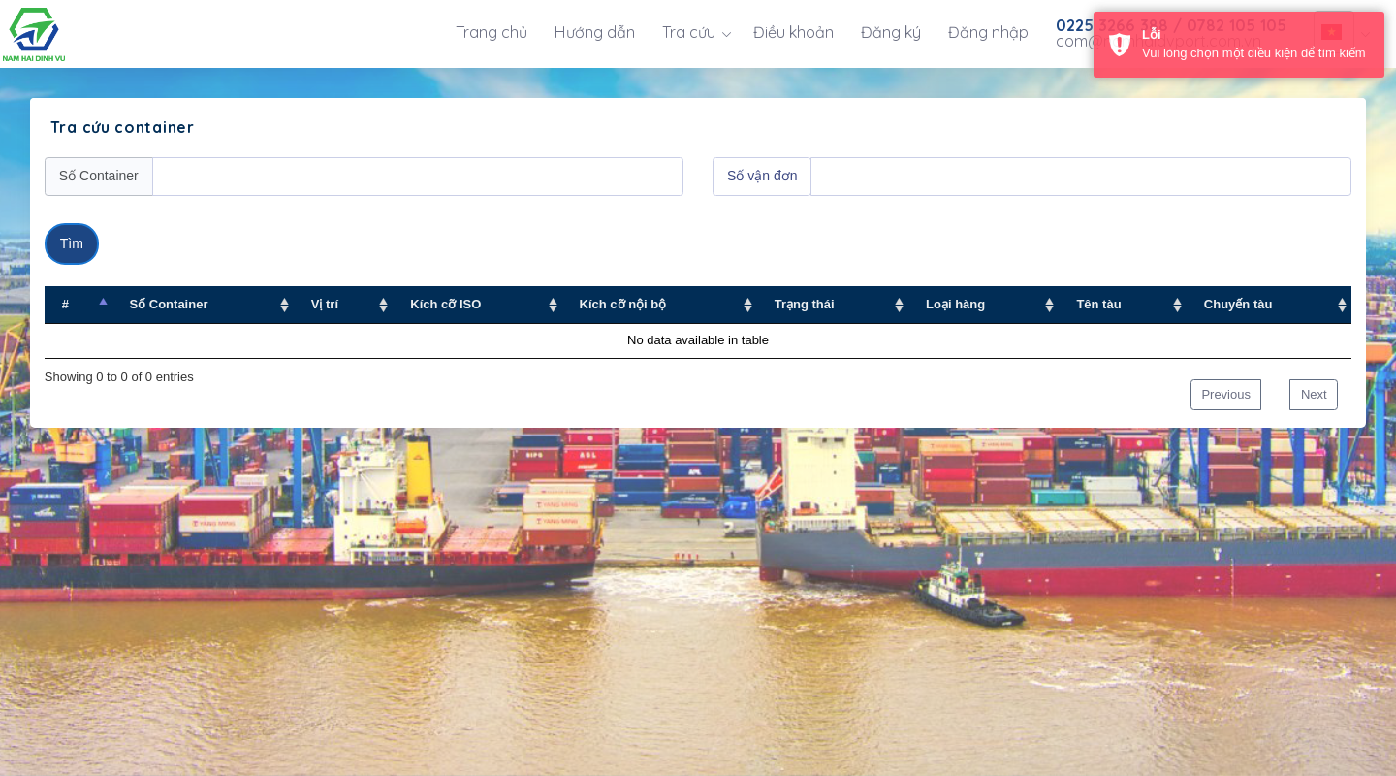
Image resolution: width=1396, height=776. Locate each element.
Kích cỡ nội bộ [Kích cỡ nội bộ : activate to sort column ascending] (623, 304)
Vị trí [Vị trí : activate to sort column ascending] (324, 304)
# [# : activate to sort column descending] (65, 304)
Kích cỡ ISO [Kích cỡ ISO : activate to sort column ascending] (445, 304)
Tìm (71, 243)
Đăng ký (891, 32)
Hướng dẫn (595, 32)
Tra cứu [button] (688, 32)
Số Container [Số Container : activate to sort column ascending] (169, 304)
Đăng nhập (988, 32)
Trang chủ (491, 32)
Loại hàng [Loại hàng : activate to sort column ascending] (955, 304)
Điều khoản (793, 32)
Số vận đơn (762, 175)
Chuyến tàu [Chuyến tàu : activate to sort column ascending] (1238, 304)
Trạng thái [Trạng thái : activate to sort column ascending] (805, 304)
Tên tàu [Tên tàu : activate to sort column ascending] (1098, 304)
